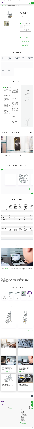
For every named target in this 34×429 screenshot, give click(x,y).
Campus (15, 0)
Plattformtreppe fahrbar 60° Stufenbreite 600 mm (25, 325)
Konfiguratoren (22, 371)
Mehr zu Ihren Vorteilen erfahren (24, 423)
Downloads (9, 0)
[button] (25, 3)
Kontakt (26, 0)
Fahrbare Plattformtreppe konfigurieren (8, 389)
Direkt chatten (10, 408)
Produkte (5, 5)
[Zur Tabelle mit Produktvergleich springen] (25, 22)
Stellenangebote (23, 0)
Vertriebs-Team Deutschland (7, 371)
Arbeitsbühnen (22, 389)
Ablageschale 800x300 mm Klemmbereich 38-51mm (17, 297)
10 (29, 23)
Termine (12, 0)
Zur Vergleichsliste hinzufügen (26, 37)
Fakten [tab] (4, 87)
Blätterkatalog (5, 0)
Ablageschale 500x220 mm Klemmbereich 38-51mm (11, 297)
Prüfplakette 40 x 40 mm (29, 296)
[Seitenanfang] (32, 396)
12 (22, 25)
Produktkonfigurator (7, 268)
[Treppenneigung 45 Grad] (26, 20)
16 (29, 25)
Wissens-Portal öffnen (6, 354)
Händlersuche (18, 0)
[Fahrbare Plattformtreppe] (29, 20)
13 (24, 25)
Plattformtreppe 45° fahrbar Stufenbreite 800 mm (8, 325)
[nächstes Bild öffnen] (28, 189)
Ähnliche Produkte (17, 332)
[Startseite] (2, 3)
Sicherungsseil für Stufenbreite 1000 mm (4, 297)
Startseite (2, 5)
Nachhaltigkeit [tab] (9, 87)
